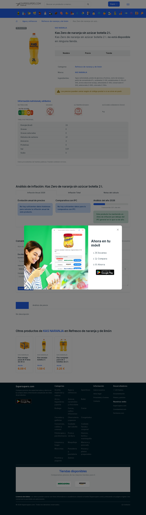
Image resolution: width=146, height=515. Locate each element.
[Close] (117, 229)
